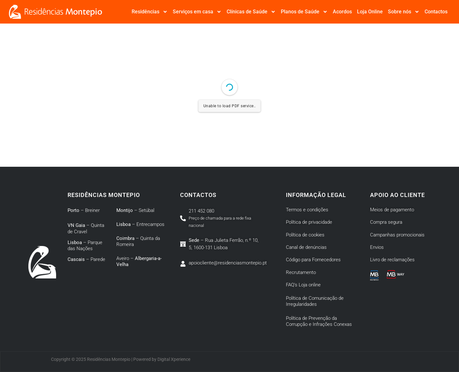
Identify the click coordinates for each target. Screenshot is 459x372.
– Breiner (84, 210)
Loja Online (370, 12)
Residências (150, 12)
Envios (377, 247)
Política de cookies (305, 235)
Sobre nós (403, 12)
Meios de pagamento (392, 210)
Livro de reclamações (392, 260)
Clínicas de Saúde (251, 12)
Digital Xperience (173, 359)
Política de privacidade (309, 222)
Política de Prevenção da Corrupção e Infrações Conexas (319, 321)
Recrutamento (301, 272)
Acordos (342, 12)
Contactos (436, 12)
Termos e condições (307, 210)
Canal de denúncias (306, 247)
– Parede (86, 259)
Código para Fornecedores (313, 260)
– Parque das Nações (85, 246)
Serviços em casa (197, 12)
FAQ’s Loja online (303, 285)
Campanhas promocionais (397, 235)
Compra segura (386, 222)
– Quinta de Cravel (86, 228)
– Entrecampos (140, 224)
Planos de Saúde (304, 12)
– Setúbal (135, 210)
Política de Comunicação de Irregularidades (315, 301)
